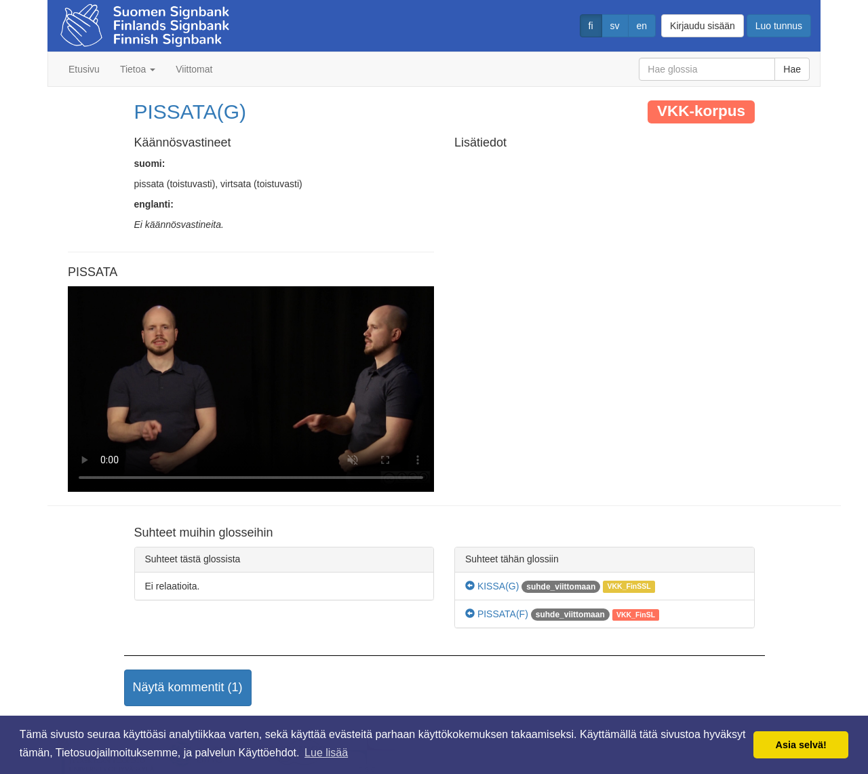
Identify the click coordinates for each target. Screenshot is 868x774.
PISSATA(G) (190, 111)
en (642, 25)
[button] (188, 688)
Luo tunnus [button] (778, 25)
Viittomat (194, 69)
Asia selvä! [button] (801, 744)
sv (615, 25)
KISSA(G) (492, 586)
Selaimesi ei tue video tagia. (251, 389)
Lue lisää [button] (326, 752)
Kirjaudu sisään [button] (702, 25)
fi (591, 25)
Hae (792, 69)
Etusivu (84, 69)
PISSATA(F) (496, 613)
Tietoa (137, 69)
